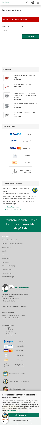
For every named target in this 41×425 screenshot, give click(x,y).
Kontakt (4, 251)
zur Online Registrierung (12, 207)
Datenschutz (6, 258)
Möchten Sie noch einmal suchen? (12, 27)
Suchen (31, 36)
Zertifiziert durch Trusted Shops (19, 381)
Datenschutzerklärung (13, 411)
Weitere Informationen (20, 421)
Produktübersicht (7, 273)
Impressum (5, 262)
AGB (3, 255)
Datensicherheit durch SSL (17, 374)
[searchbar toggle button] (27, 2)
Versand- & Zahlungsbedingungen (12, 243)
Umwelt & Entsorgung (8, 266)
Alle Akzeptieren (20, 415)
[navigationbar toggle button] (38, 2)
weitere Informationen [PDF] (13, 209)
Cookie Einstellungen (8, 277)
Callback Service (7, 269)
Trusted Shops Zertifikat (9, 240)
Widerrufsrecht (6, 247)
